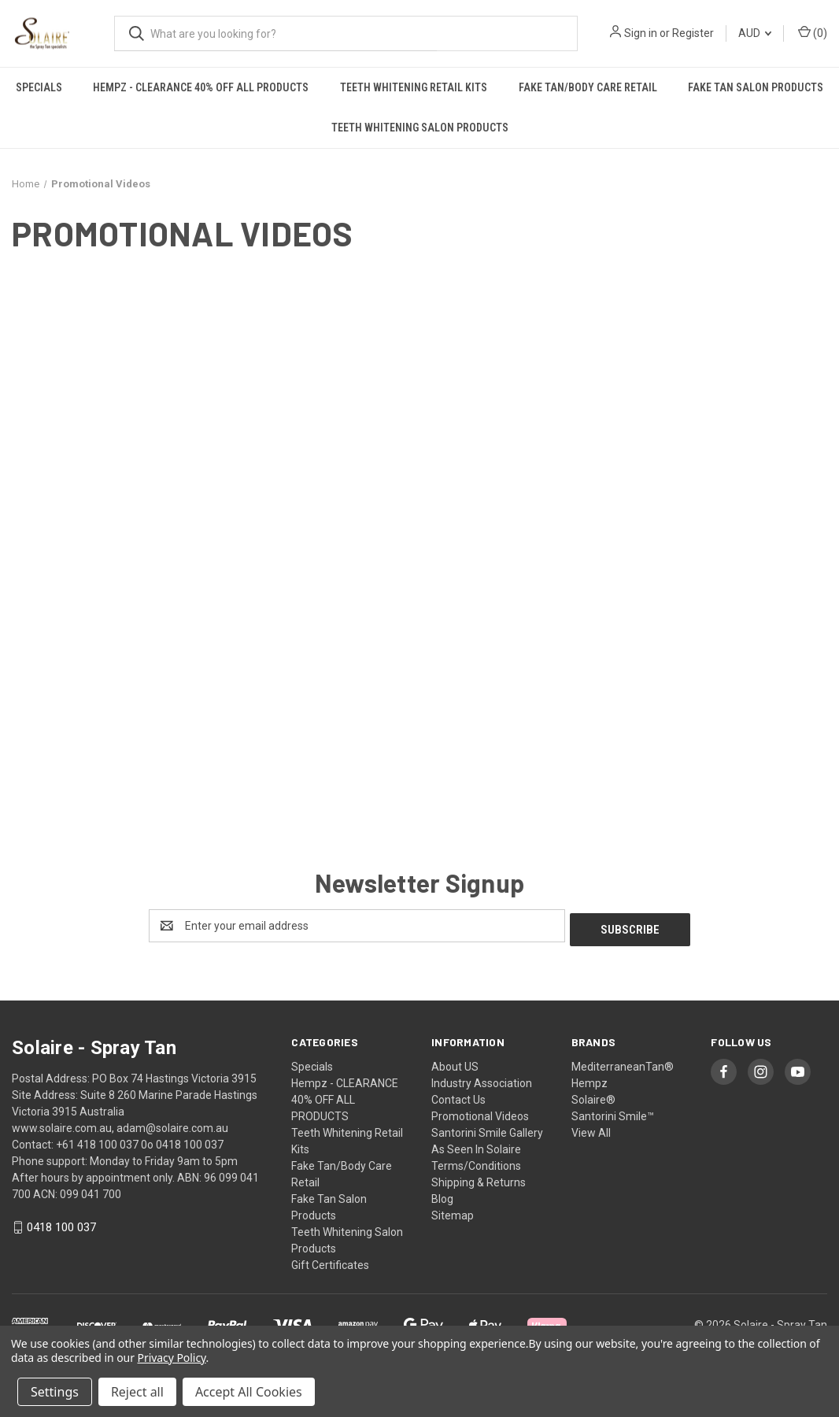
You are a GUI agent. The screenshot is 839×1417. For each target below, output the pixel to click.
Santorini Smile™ (612, 1112)
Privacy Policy (172, 1357)
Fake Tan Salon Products (755, 87)
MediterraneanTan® (622, 1062)
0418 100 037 (61, 1224)
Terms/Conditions (476, 1162)
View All (591, 1129)
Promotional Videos (480, 1112)
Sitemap (452, 1211)
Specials (39, 87)
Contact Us (458, 1096)
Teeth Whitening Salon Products (419, 127)
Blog (442, 1195)
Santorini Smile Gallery (487, 1129)
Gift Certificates (330, 1261)
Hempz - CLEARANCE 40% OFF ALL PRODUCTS (201, 87)
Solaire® (593, 1096)
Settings (55, 1391)
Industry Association (481, 1079)
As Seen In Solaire (476, 1145)
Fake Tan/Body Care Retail (588, 87)
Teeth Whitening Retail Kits (413, 87)
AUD (754, 33)
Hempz (589, 1079)
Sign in (640, 33)
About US (455, 1062)
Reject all (137, 1391)
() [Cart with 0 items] (812, 32)
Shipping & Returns (478, 1178)
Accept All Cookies (248, 1391)
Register (693, 33)
